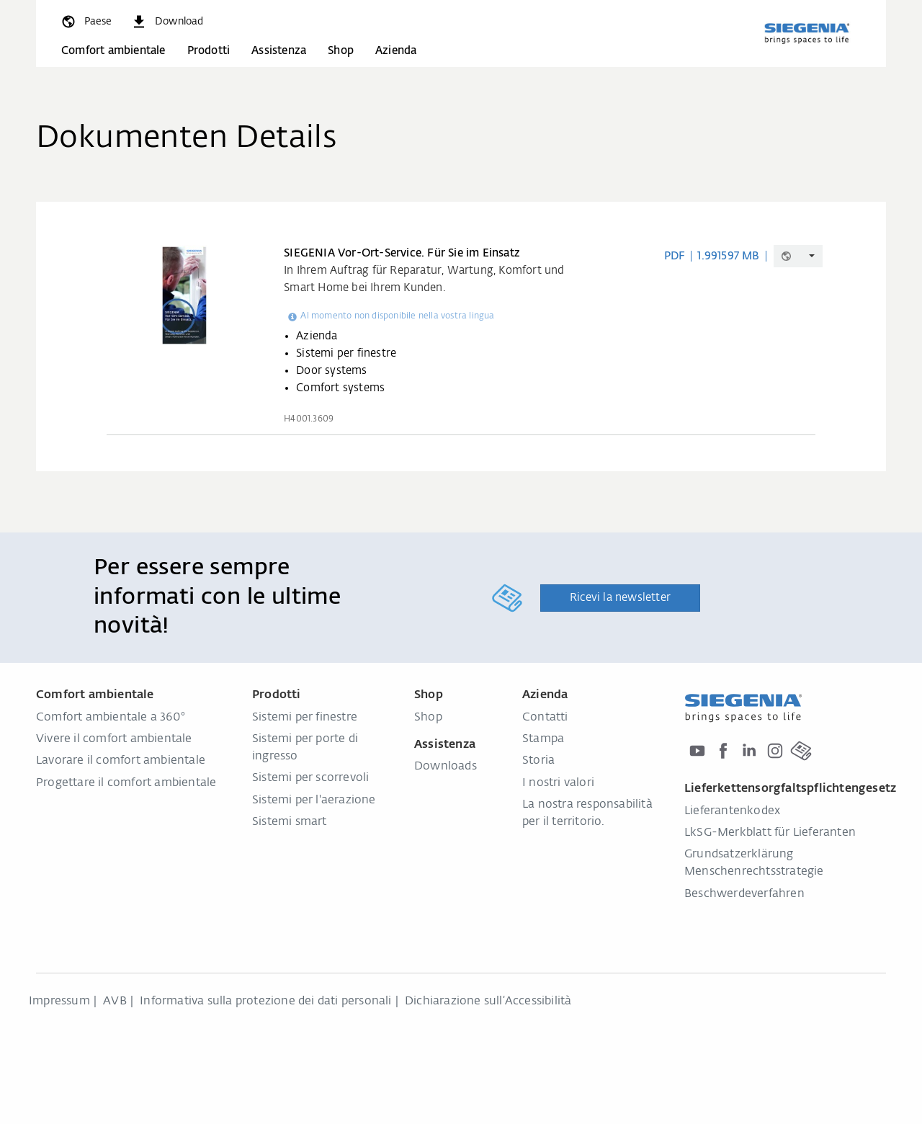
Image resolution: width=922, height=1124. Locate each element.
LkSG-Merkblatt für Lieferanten (770, 833)
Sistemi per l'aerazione (314, 800)
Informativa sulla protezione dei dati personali (265, 1001)
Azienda (395, 50)
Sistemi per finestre (304, 717)
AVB (115, 1001)
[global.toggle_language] (85, 21)
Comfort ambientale (113, 50)
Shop (341, 50)
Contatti (545, 717)
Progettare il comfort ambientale (126, 783)
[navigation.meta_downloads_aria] (167, 21)
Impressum (59, 1001)
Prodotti (208, 50)
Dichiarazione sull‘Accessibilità (488, 1001)
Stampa (543, 739)
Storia (538, 761)
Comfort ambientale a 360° (110, 717)
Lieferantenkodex (732, 811)
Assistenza (278, 50)
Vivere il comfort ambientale (114, 739)
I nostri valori (558, 783)
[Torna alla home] (806, 33)
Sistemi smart (289, 822)
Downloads (445, 766)
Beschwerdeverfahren (744, 894)
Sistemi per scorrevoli (310, 778)
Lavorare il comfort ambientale (120, 761)
